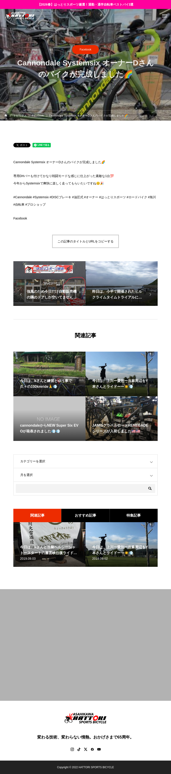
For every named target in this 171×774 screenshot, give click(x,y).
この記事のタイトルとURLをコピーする (85, 241)
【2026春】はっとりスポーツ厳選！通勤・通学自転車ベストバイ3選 (86, 4)
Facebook (86, 49)
